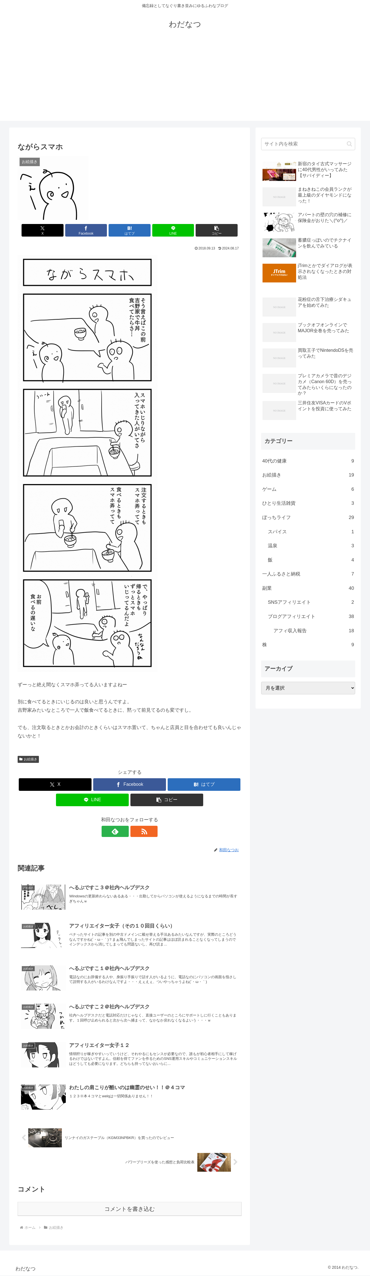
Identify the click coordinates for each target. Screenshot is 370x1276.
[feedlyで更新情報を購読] (123, 831)
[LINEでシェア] (167, 230)
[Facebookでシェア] (92, 230)
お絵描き (28, 759)
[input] (308, 144)
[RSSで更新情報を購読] (136, 831)
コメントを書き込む (129, 1209)
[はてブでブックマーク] (129, 230)
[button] (205, 230)
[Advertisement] (185, 82)
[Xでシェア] (54, 230)
